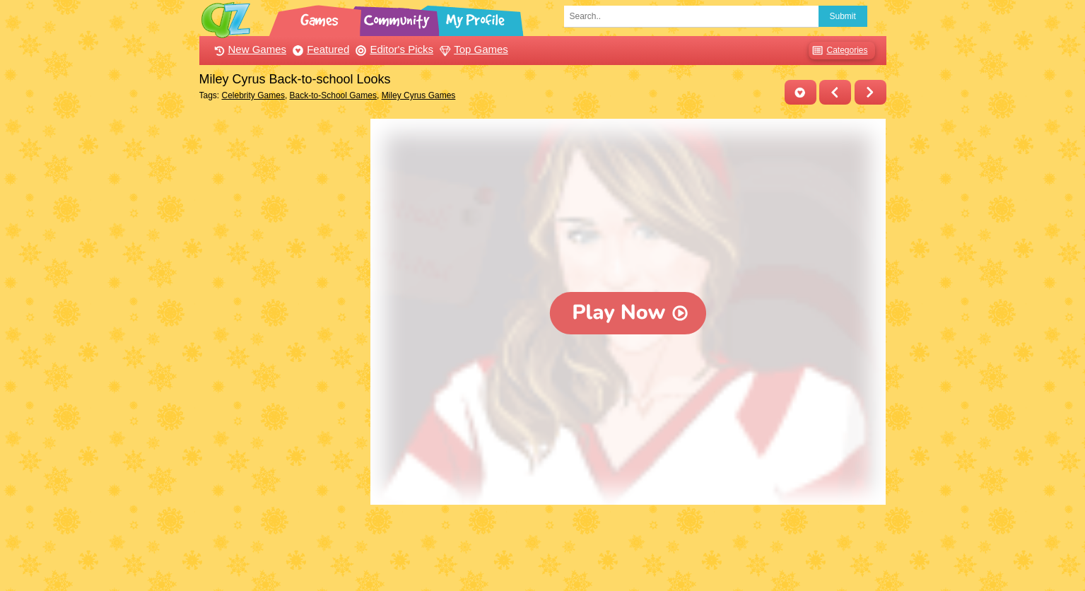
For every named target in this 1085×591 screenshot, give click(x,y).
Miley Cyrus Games (419, 95)
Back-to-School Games (333, 95)
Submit (843, 16)
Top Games (472, 49)
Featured (319, 49)
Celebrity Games (253, 95)
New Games (249, 49)
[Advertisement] (281, 331)
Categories (838, 50)
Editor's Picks (392, 49)
